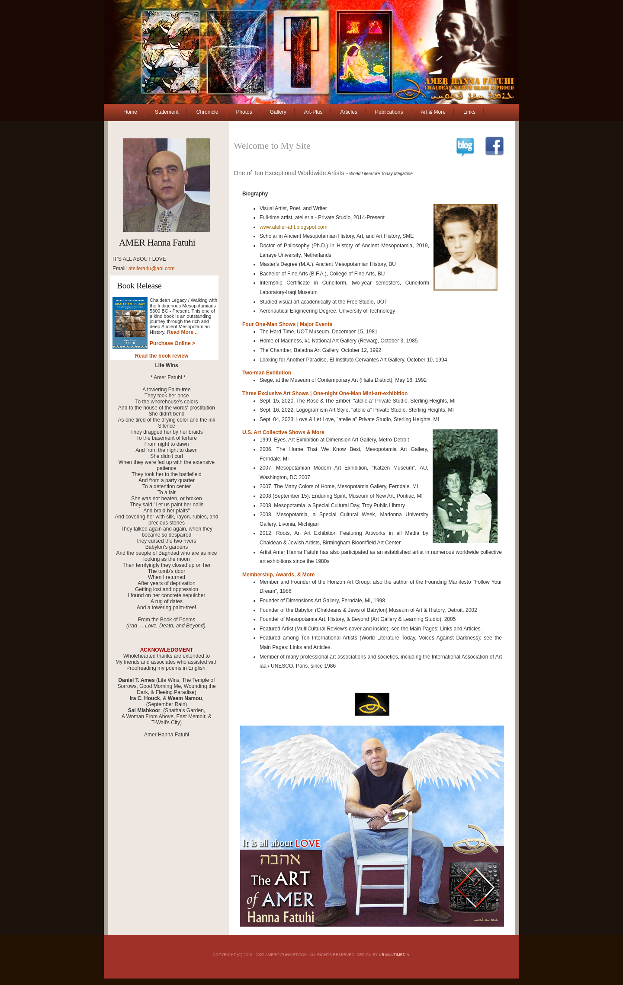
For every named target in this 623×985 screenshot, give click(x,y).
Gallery (278, 112)
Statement (167, 112)
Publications (389, 112)
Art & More (433, 112)
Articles (348, 112)
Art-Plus (313, 112)
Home (130, 112)
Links (469, 112)
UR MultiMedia (394, 955)
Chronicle (207, 112)
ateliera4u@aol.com (151, 268)
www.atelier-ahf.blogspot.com (294, 227)
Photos (244, 112)
